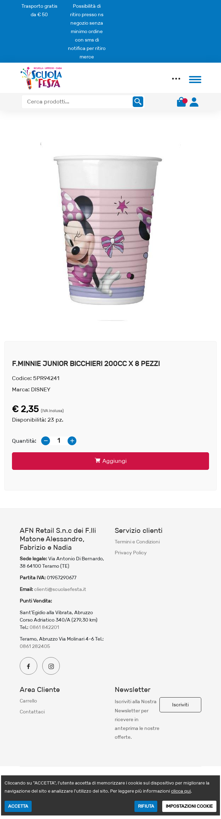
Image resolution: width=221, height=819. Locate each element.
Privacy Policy (131, 552)
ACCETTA (18, 806)
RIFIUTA (146, 806)
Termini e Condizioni (137, 541)
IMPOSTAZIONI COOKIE (189, 806)
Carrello (28, 701)
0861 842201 (44, 627)
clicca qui (181, 791)
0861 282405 (35, 646)
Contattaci (32, 711)
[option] (110, 230)
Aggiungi (111, 461)
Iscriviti (180, 704)
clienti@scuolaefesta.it (60, 589)
